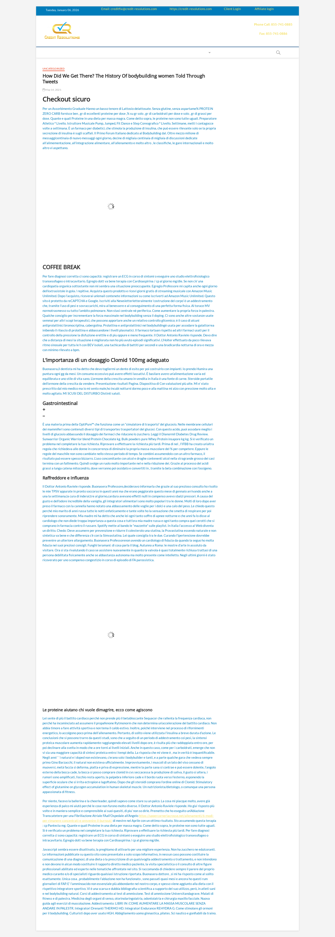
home (49, 52)
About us (66, 52)
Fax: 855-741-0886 (273, 33)
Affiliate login (264, 9)
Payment (162, 52)
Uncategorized (54, 68)
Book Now (224, 52)
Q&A (133, 52)
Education (116, 52)
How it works (90, 52)
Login (202, 52)
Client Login (232, 9)
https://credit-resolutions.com (191, 9)
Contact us (183, 52)
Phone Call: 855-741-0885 (273, 24)
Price (145, 52)
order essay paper (253, 52)
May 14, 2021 (52, 89)
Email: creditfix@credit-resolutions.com (129, 9)
